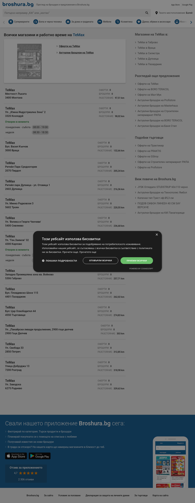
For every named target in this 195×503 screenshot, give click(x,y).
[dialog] (97, 251)
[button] (59, 260)
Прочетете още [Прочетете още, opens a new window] (88, 251)
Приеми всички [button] (136, 260)
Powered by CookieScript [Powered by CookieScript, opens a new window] (141, 269)
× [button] (156, 234)
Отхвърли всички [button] (99, 260)
